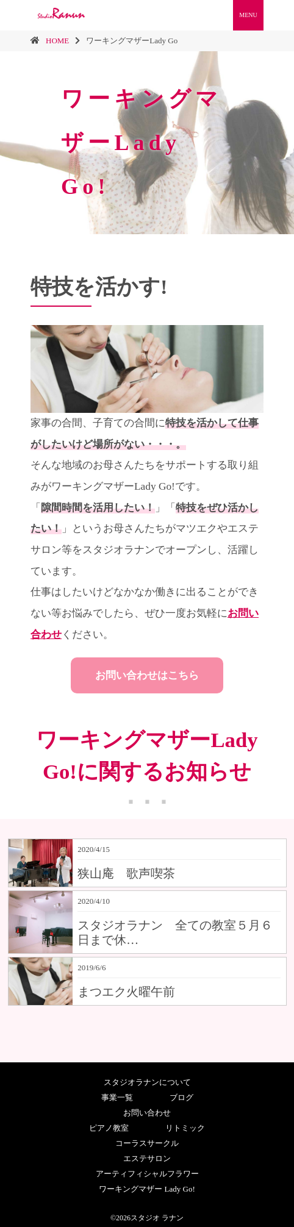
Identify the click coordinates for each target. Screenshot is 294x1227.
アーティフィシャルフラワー (147, 1173)
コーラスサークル (147, 1143)
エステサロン (147, 1158)
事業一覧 (117, 1097)
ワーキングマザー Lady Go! (147, 1188)
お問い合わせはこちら (147, 675)
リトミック (185, 1127)
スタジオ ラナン (157, 1218)
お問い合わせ (147, 1112)
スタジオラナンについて (147, 1082)
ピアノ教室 (109, 1127)
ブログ (181, 1097)
